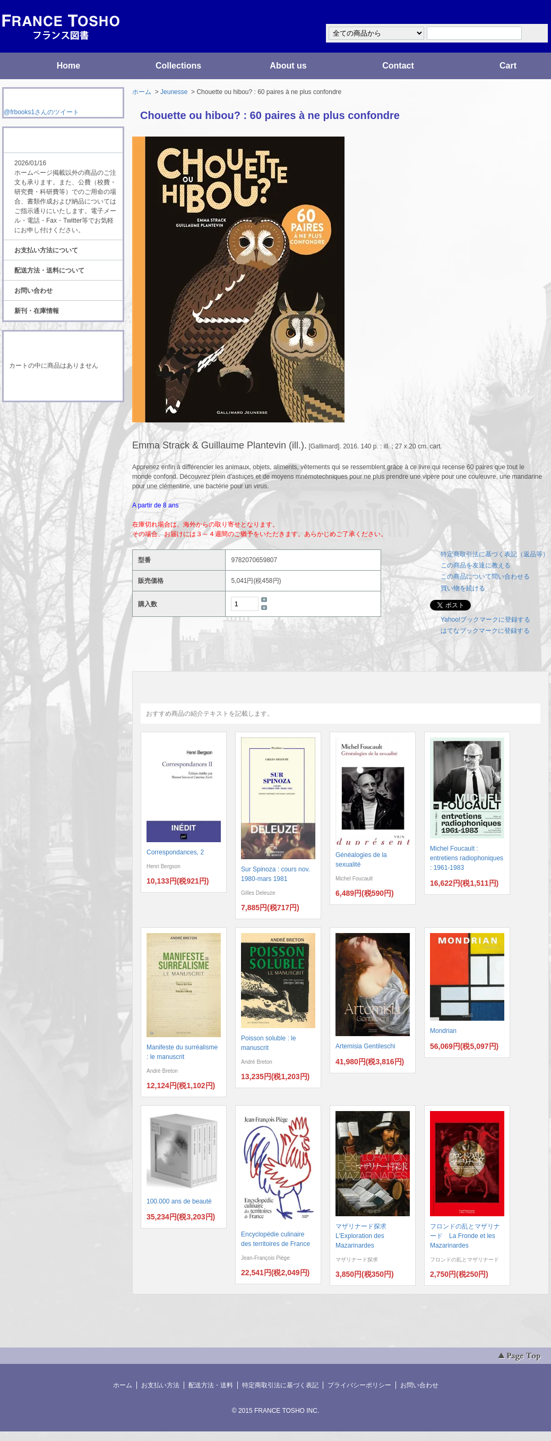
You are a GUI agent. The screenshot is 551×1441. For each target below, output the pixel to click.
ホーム (141, 92)
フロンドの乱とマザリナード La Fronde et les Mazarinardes (465, 1236)
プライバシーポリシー (359, 1385)
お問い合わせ (33, 290)
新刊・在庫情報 (36, 311)
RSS (46, 422)
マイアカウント (517, 12)
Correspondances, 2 (175, 852)
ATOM (53, 431)
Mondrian (443, 1031)
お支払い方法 (160, 1385)
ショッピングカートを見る (62, 386)
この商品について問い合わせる (485, 576)
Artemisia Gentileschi (365, 1046)
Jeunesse (173, 92)
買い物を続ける (463, 588)
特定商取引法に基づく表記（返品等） (495, 554)
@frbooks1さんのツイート (41, 112)
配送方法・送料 (210, 1385)
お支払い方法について (46, 250)
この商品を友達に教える (476, 565)
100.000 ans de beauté (179, 1201)
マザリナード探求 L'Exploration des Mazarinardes (364, 1236)
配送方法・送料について (49, 270)
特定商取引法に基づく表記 (280, 1385)
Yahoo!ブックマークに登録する (485, 619)
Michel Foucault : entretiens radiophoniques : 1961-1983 (466, 858)
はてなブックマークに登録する (485, 630)
